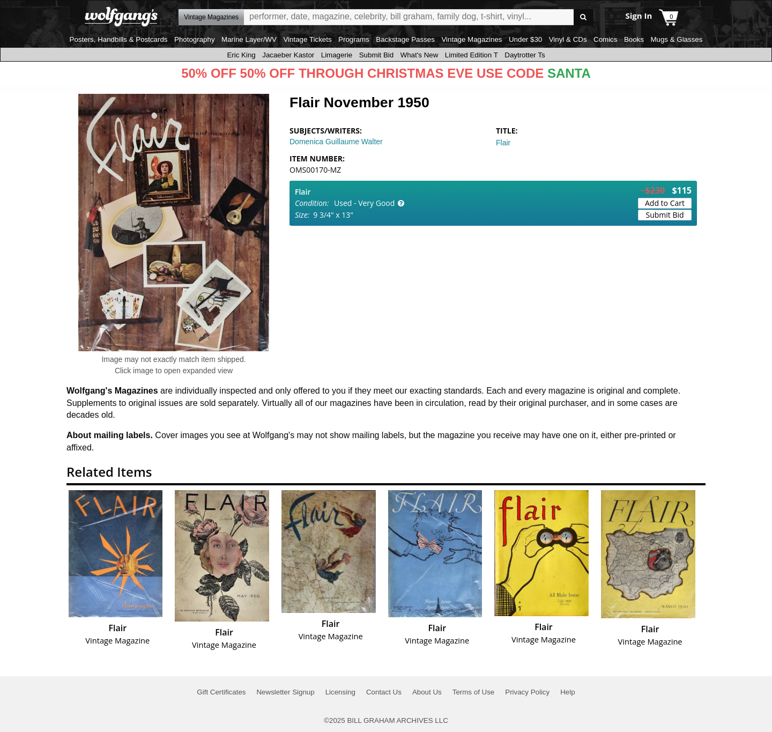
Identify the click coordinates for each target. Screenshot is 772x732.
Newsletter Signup (285, 692)
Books (634, 39)
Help (567, 692)
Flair (503, 142)
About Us (427, 692)
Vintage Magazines (471, 39)
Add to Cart (665, 203)
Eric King (241, 55)
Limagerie (337, 55)
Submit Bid (376, 55)
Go (583, 17)
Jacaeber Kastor (288, 55)
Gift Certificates (221, 692)
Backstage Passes (405, 39)
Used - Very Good (364, 203)
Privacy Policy (527, 692)
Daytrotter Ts (524, 55)
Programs (353, 39)
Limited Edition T (471, 55)
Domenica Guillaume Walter (336, 141)
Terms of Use (473, 692)
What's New (419, 55)
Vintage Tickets (307, 39)
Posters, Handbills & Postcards (119, 39)
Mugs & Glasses (676, 39)
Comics (605, 39)
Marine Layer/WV (249, 39)
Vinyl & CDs (568, 39)
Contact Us (384, 692)
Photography (194, 39)
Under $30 (525, 39)
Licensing (340, 692)
